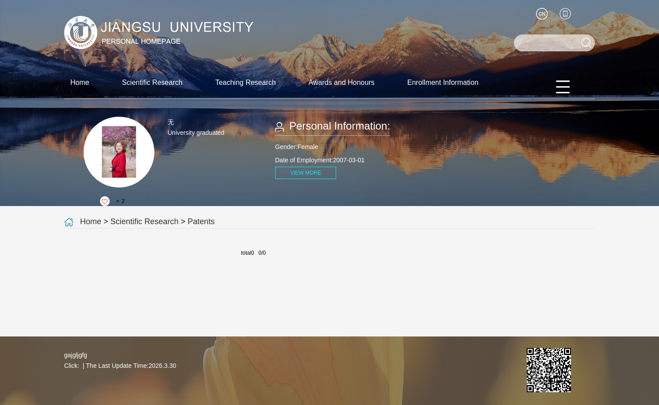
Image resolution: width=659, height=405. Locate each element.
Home (79, 82)
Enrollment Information (443, 82)
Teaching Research (245, 82)
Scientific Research (152, 82)
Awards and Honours (342, 82)
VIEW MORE (305, 173)
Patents (201, 221)
